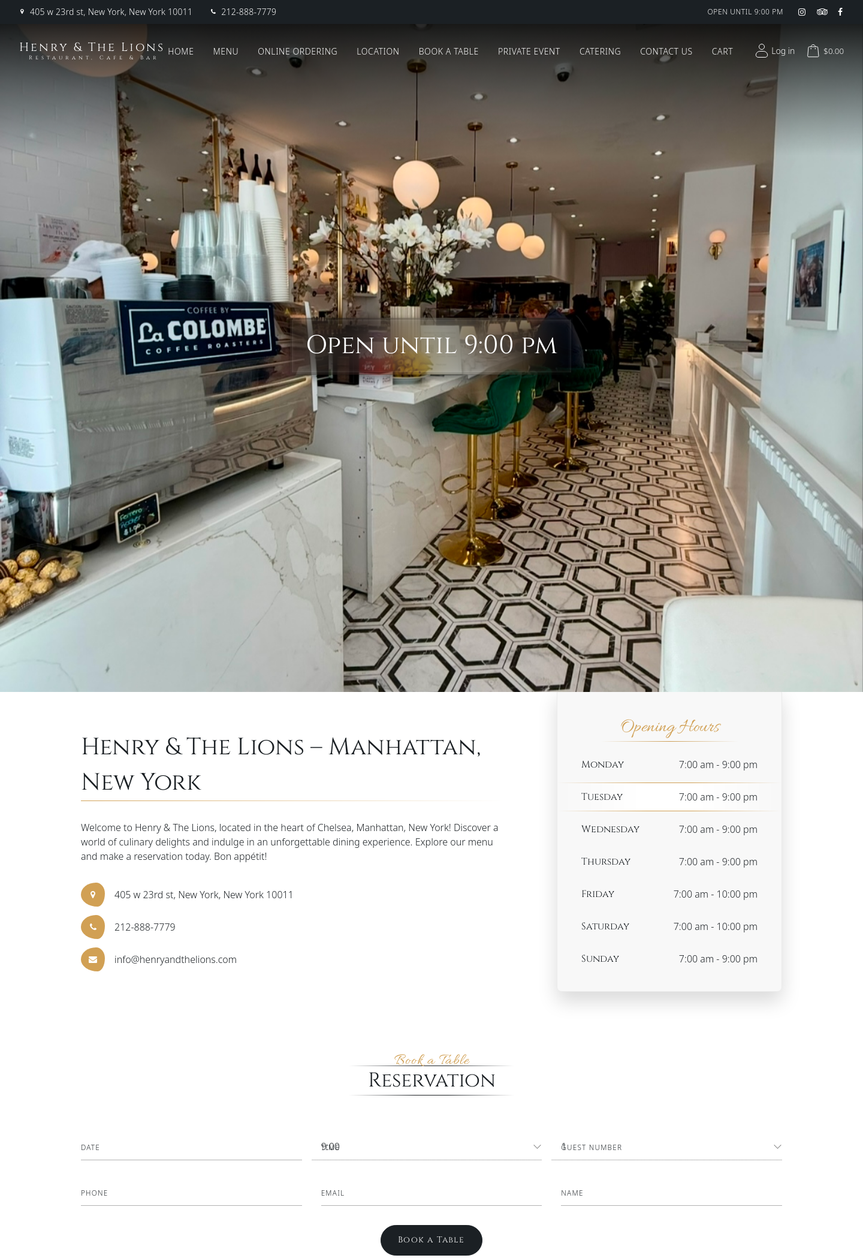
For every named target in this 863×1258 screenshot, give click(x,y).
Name (572, 1193)
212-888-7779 (248, 12)
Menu (226, 51)
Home (181, 51)
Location (378, 51)
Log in (773, 51)
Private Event (529, 51)
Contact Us (666, 51)
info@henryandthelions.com (175, 959)
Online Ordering (297, 51)
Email (333, 1193)
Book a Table (449, 51)
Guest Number (592, 1147)
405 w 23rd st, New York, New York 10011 (111, 12)
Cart (722, 51)
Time (330, 1147)
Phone (94, 1193)
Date (91, 1147)
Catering (600, 51)
